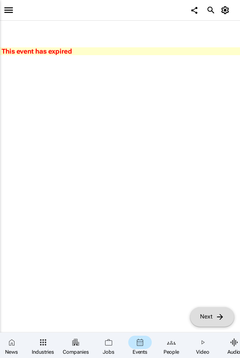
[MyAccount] (226, 10)
